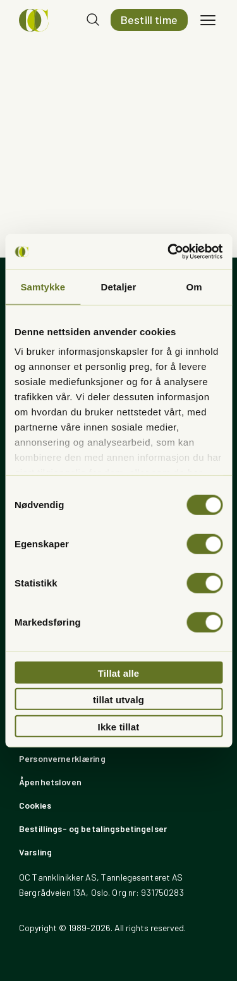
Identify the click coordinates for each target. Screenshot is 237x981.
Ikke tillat (119, 726)
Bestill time (149, 20)
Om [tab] (194, 286)
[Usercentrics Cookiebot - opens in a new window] (168, 252)
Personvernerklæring (62, 758)
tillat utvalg (118, 699)
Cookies (35, 805)
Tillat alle (119, 672)
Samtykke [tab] (42, 286)
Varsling (35, 852)
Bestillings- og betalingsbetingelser (93, 828)
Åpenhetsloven (50, 781)
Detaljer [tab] (119, 286)
